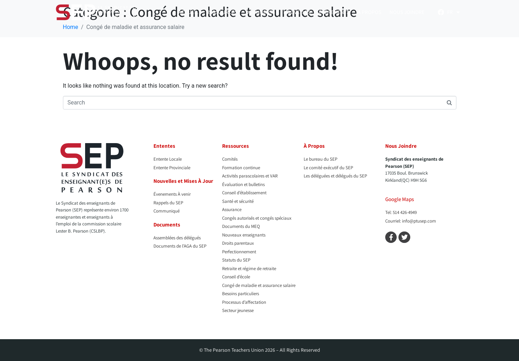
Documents (260, 12)
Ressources (222, 12)
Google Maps (399, 199)
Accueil (188, 12)
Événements (334, 12)
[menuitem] (453, 12)
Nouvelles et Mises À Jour (183, 180)
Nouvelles (296, 12)
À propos (369, 12)
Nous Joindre (407, 12)
